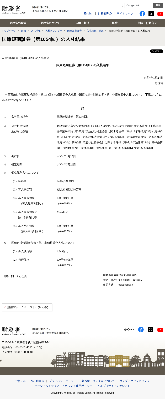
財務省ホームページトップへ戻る (28, 307)
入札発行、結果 (95, 30)
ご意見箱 (20, 381)
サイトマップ (125, 13)
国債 (23, 30)
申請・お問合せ (147, 23)
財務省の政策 (18, 23)
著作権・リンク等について (98, 381)
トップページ (9, 30)
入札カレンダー (53, 30)
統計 (115, 23)
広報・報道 (82, 23)
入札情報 (36, 30)
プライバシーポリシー (63, 381)
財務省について (50, 23)
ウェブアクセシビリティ (134, 381)
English (88, 13)
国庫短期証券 (74, 30)
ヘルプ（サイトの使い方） (113, 385)
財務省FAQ (105, 13)
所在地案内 (37, 381)
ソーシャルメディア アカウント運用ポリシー (63, 385)
